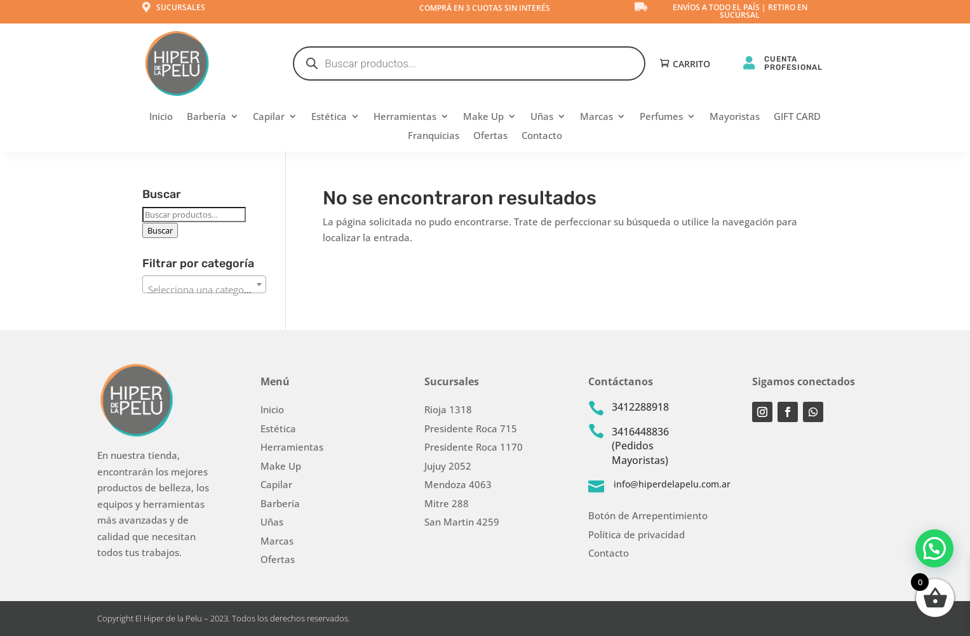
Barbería (206, 117)
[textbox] (204, 289)
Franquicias (433, 136)
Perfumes (661, 117)
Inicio (161, 117)
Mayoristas (735, 117)
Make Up (483, 117)
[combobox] (204, 284)
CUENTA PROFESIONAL (793, 63)
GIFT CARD (797, 117)
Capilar (269, 117)
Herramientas (405, 117)
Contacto (542, 136)
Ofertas (490, 136)
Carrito (691, 64)
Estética (329, 117)
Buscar (160, 230)
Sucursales (180, 7)
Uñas (541, 117)
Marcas (596, 117)
